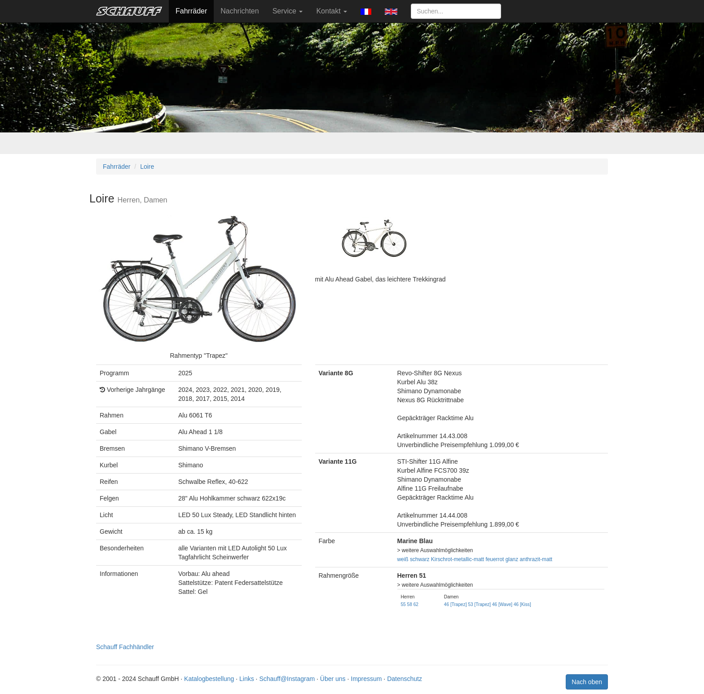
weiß (403, 559)
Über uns (333, 678)
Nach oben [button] (587, 681)
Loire (147, 166)
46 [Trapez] (455, 604)
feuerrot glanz (501, 559)
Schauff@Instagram (287, 678)
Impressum (366, 678)
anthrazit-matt (535, 559)
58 (409, 604)
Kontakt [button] (331, 11)
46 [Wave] (502, 604)
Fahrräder (191, 11)
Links (246, 678)
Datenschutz (404, 678)
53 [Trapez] (479, 604)
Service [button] (288, 11)
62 (416, 604)
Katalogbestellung (209, 678)
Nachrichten (239, 11)
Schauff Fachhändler (125, 646)
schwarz (420, 559)
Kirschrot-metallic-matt (457, 559)
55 (403, 604)
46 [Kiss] (522, 604)
